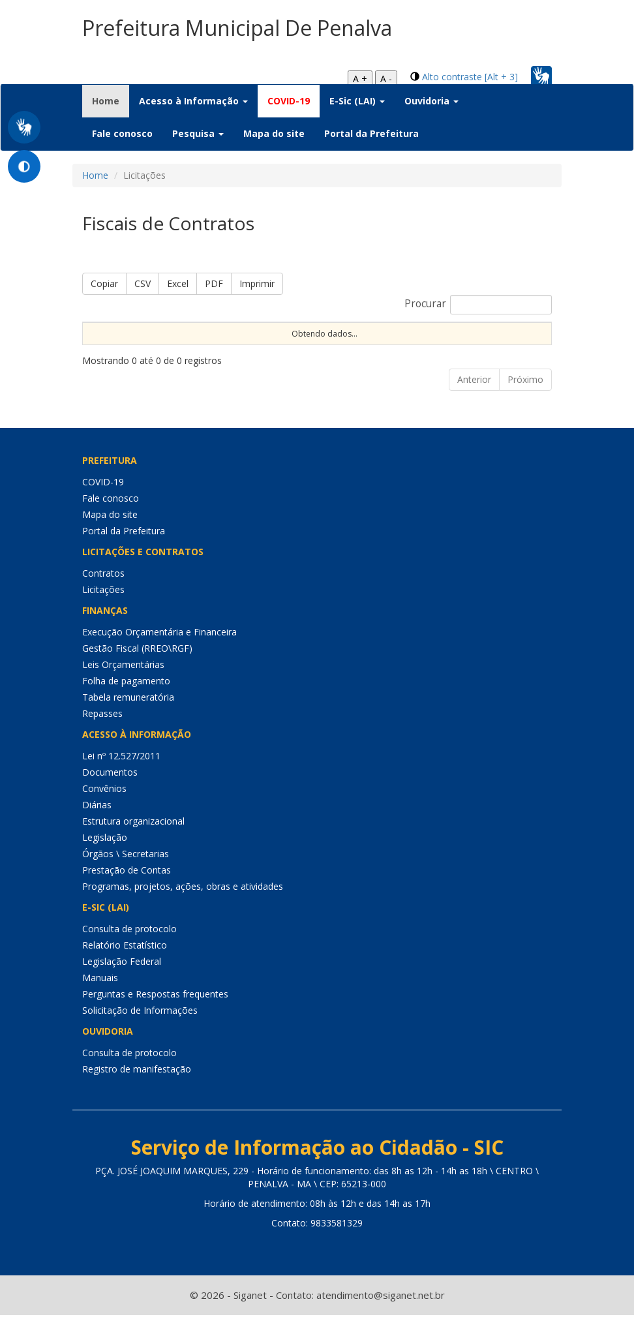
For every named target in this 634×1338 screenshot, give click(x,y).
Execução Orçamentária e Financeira (159, 654)
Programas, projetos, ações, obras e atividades (182, 909)
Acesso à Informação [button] (193, 101)
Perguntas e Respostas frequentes (155, 1017)
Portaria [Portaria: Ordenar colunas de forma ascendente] (165, 333)
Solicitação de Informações (140, 1033)
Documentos (110, 795)
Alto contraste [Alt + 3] (470, 76)
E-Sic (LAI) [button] (357, 101)
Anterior (474, 402)
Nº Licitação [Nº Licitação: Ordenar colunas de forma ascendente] (332, 333)
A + (360, 78)
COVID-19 (288, 101)
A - (386, 78)
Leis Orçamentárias (123, 687)
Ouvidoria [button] (431, 101)
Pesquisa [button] (198, 133)
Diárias (97, 827)
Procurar (478, 304)
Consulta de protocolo (129, 951)
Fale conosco (122, 133)
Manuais (100, 1000)
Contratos (103, 596)
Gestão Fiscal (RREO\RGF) (137, 671)
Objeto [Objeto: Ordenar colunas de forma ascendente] (410, 333)
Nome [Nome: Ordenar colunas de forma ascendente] (100, 333)
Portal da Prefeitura (371, 133)
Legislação (104, 860)
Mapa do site (274, 133)
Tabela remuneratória (128, 720)
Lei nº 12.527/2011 (121, 778)
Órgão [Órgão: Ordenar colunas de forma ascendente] (473, 333)
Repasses (102, 736)
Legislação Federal (121, 984)
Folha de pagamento (126, 703)
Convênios (104, 811)
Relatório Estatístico (124, 968)
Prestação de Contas (126, 893)
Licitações (103, 612)
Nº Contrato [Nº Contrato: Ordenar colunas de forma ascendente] (244, 333)
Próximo (525, 402)
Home (110, 100)
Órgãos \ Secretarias (125, 876)
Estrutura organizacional (133, 844)
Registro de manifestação (136, 1092)
